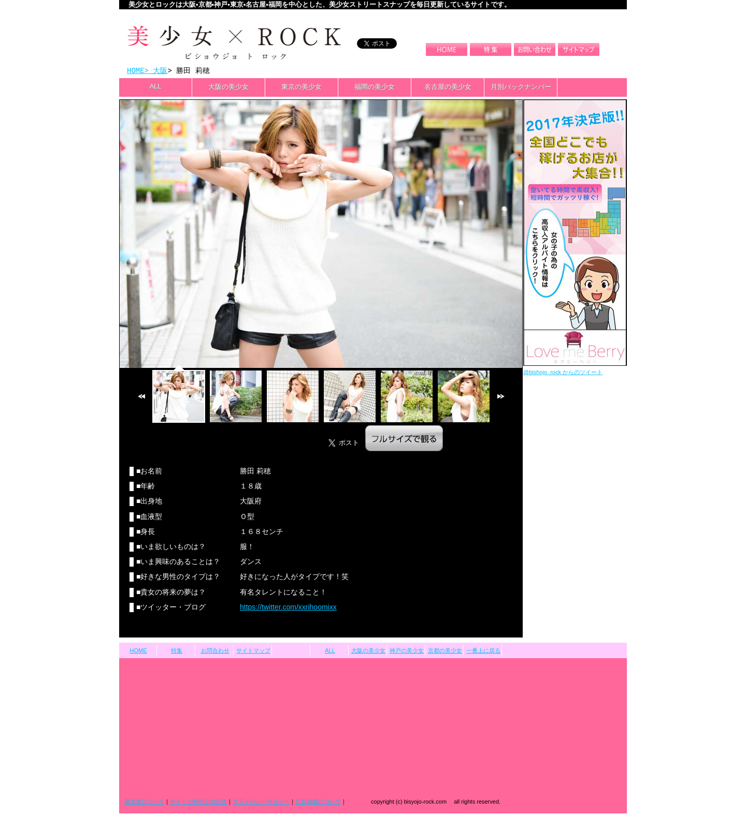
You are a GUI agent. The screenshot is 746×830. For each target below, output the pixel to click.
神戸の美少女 (407, 651)
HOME (136, 71)
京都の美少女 (445, 651)
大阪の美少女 (228, 88)
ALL (155, 87)
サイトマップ (253, 651)
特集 (176, 651)
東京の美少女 (301, 88)
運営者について (144, 802)
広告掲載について (318, 802)
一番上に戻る (483, 651)
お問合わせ (215, 651)
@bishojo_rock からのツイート (562, 373)
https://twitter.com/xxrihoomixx (288, 608)
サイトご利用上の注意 (198, 802)
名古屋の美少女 (447, 88)
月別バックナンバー (521, 88)
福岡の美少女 (374, 88)
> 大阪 (156, 71)
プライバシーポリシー (261, 802)
